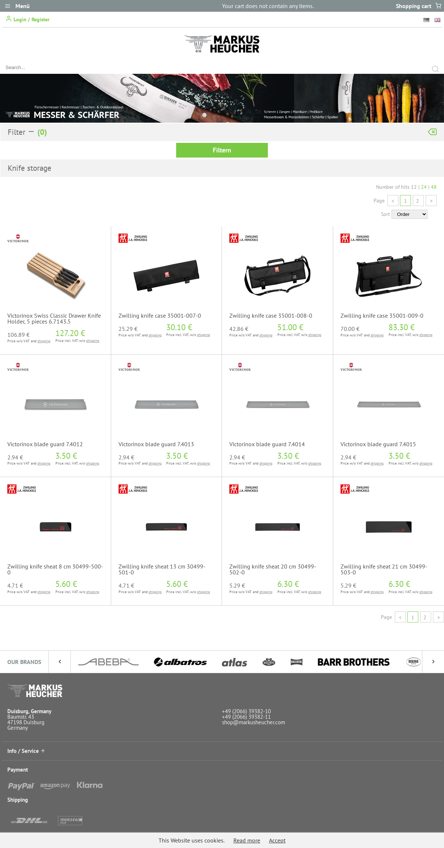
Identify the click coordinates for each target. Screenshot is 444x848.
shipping (43, 341)
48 (434, 187)
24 (424, 187)
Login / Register (28, 19)
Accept (277, 840)
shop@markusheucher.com (253, 722)
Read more (246, 840)
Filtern (222, 150)
